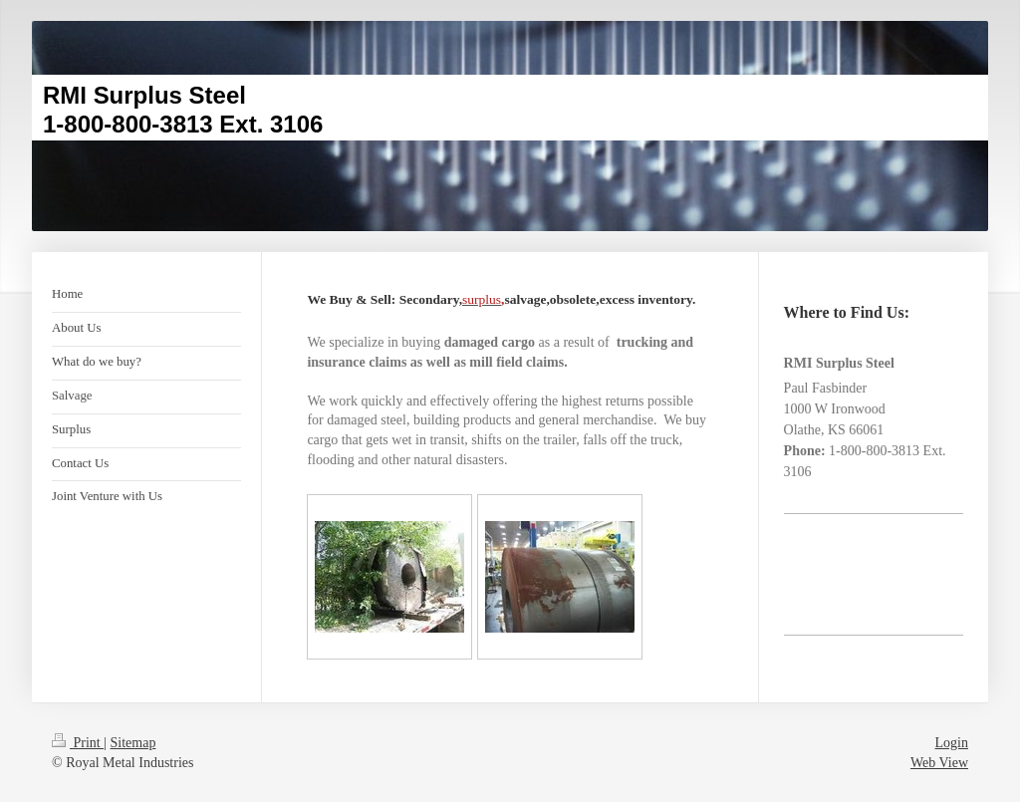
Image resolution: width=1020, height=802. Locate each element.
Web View (939, 762)
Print (78, 742)
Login (951, 742)
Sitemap (133, 742)
